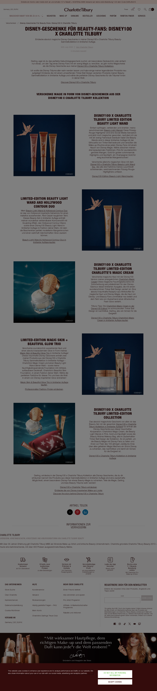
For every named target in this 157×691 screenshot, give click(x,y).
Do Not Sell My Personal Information (115, 674)
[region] (78, 677)
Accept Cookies (115, 682)
